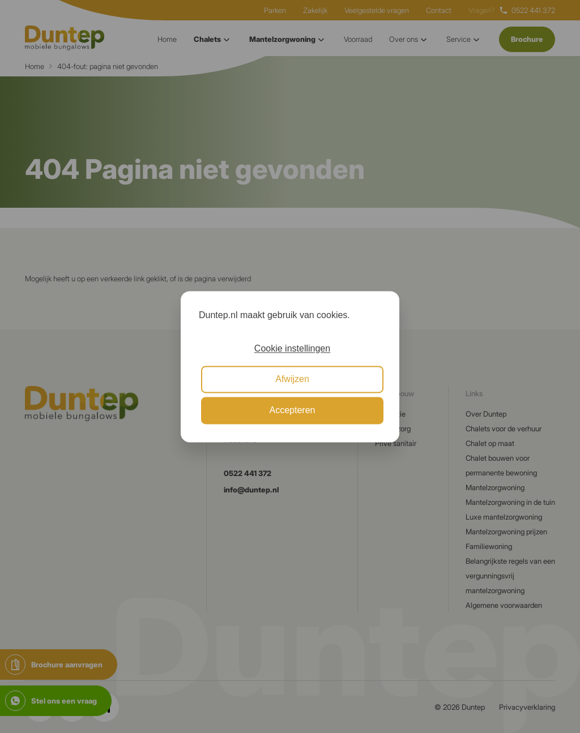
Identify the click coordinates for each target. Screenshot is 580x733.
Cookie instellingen (292, 348)
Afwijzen (292, 379)
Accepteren (292, 410)
